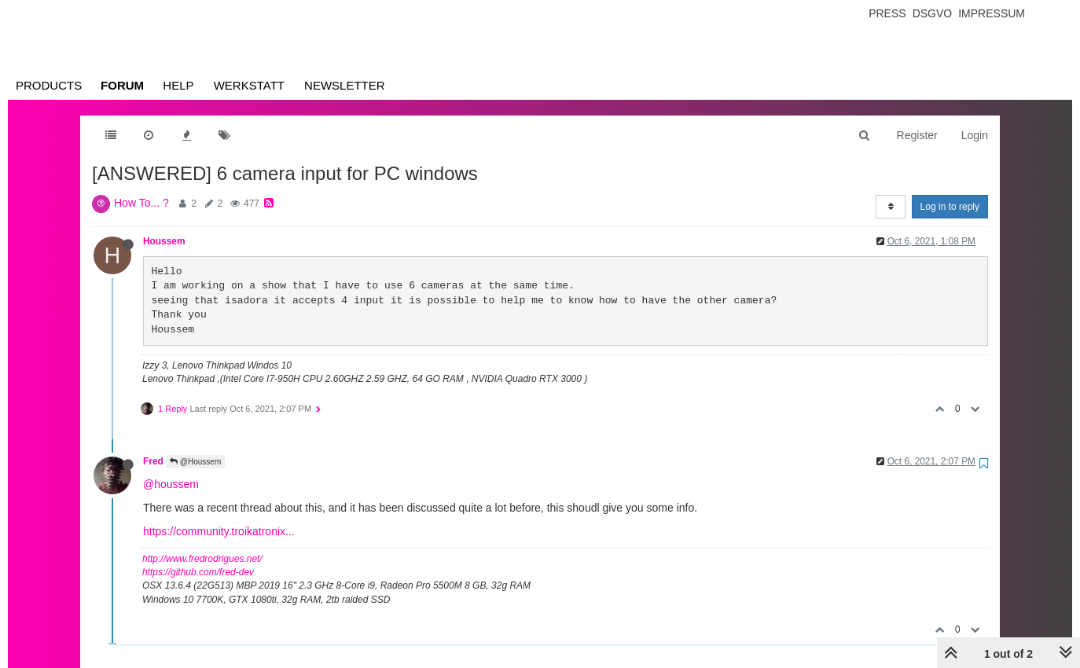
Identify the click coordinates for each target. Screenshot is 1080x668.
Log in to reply (949, 206)
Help (178, 85)
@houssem (171, 484)
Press (887, 13)
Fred (153, 461)
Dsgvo (933, 13)
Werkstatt (249, 85)
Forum (122, 85)
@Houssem (195, 461)
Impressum (991, 13)
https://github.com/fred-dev (198, 572)
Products (49, 85)
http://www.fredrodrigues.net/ (202, 558)
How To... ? (141, 202)
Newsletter (344, 85)
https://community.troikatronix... (219, 531)
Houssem (164, 241)
